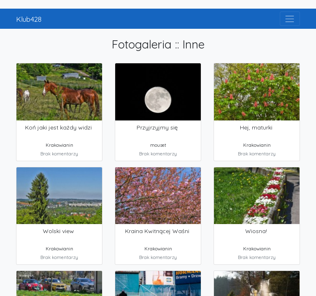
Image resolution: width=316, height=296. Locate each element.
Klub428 (29, 18)
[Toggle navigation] (290, 19)
